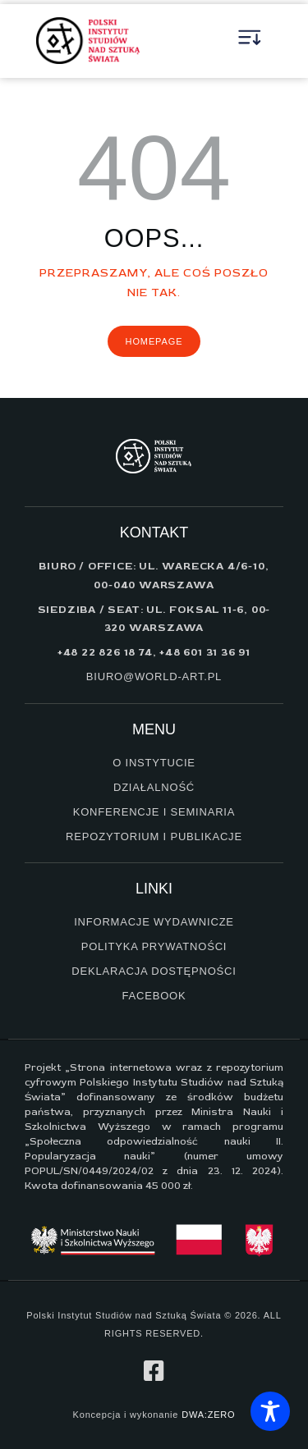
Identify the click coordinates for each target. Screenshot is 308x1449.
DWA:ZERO (208, 1414)
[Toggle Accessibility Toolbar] (270, 1411)
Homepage (154, 341)
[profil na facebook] (154, 1371)
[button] (250, 41)
